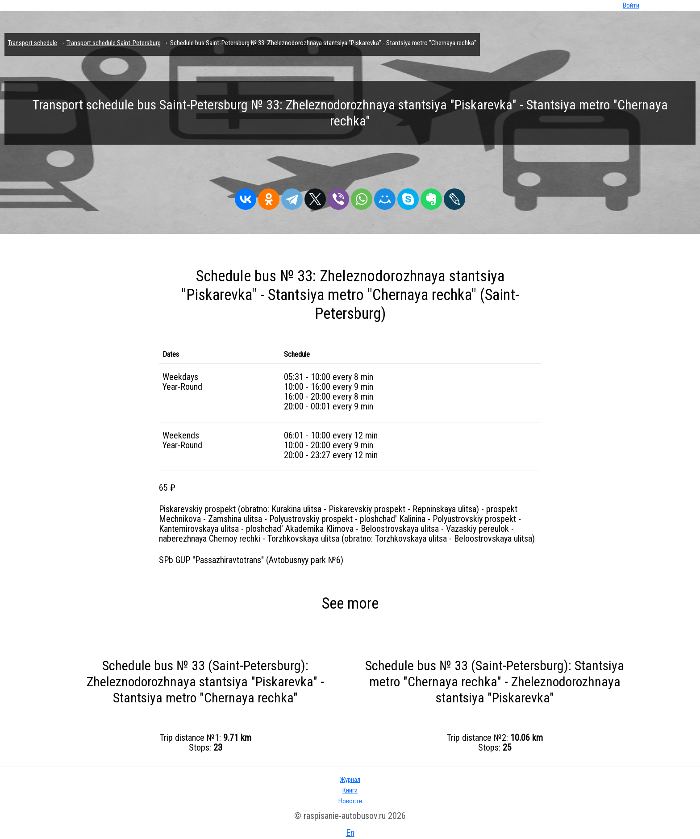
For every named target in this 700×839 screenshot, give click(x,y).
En (350, 832)
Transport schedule (32, 43)
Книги (350, 790)
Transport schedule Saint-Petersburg (114, 43)
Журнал (350, 780)
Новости (350, 801)
